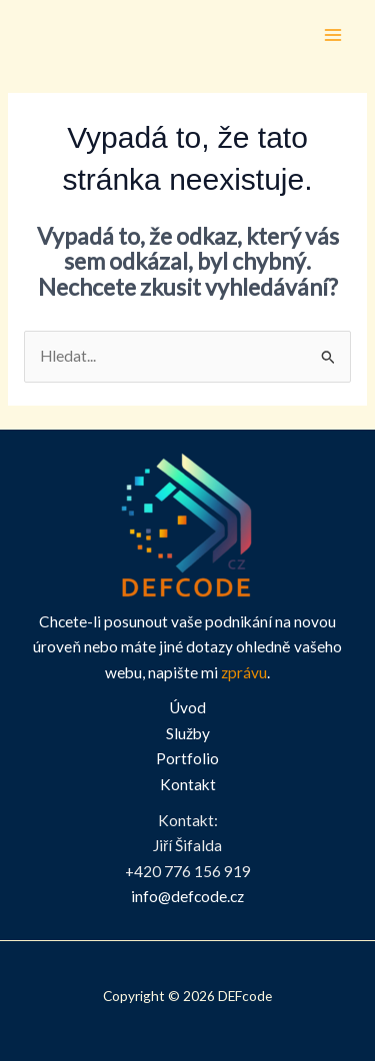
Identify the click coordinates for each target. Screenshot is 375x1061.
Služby (188, 733)
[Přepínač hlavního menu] (333, 34)
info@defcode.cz (187, 896)
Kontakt (188, 784)
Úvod (187, 707)
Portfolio (187, 758)
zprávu (244, 672)
